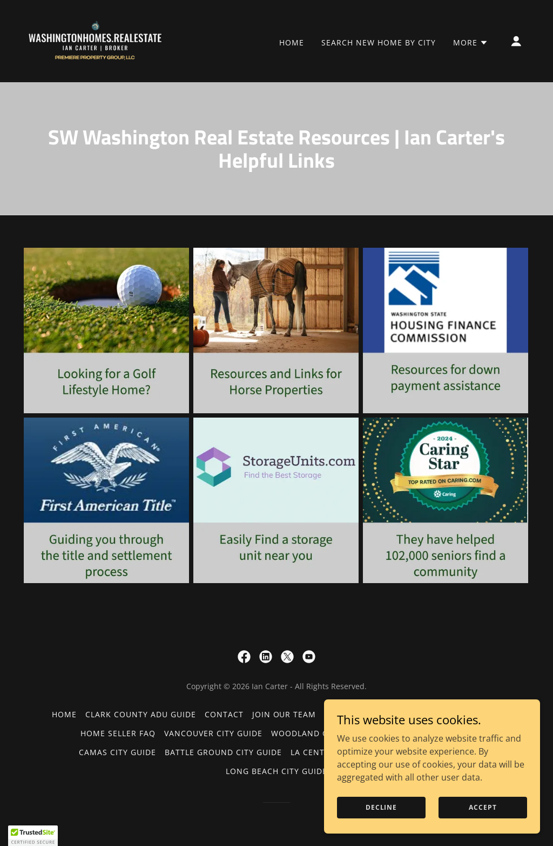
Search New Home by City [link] (378, 42)
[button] (470, 42)
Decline (381, 807)
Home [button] (64, 714)
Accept (482, 807)
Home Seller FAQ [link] (118, 733)
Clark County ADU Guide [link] (140, 714)
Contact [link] (224, 714)
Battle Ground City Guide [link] (223, 752)
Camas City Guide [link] (117, 752)
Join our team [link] (284, 714)
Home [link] (291, 42)
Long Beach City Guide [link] (276, 771)
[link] (96, 40)
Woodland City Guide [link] (319, 733)
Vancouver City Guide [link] (213, 733)
